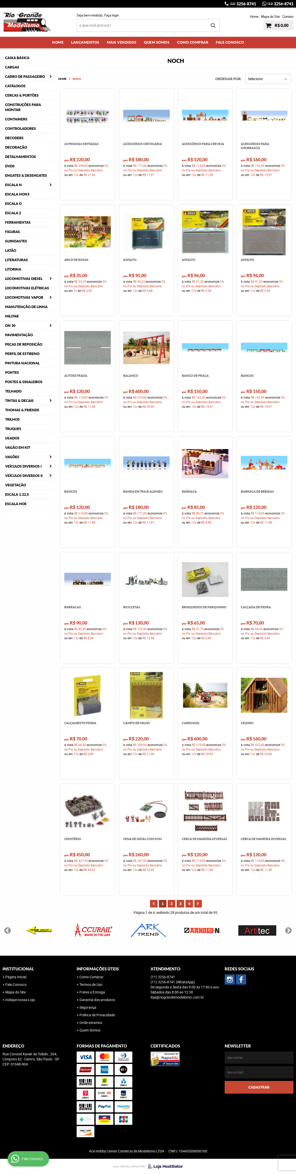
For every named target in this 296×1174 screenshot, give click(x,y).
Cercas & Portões (22, 95)
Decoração (16, 147)
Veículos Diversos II (24, 476)
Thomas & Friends (22, 410)
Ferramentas (18, 222)
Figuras (12, 232)
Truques (13, 429)
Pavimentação (19, 335)
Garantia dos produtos (97, 999)
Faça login (111, 15)
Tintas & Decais (19, 401)
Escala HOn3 (17, 194)
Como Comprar (192, 42)
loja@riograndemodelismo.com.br (177, 997)
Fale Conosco (230, 42)
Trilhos (12, 419)
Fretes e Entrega (92, 992)
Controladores (20, 129)
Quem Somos (157, 42)
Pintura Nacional (22, 363)
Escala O (13, 204)
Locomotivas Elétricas (27, 288)
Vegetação (15, 485)
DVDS (10, 166)
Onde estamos (90, 1022)
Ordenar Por (228, 79)
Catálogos (15, 86)
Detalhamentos (20, 157)
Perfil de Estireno (22, 354)
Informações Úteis (98, 969)
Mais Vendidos (122, 42)
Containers (16, 119)
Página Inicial (15, 976)
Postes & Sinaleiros (24, 382)
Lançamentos (85, 42)
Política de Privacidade (97, 1014)
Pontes (12, 372)
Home (254, 16)
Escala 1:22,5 (17, 494)
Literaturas (16, 260)
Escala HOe (16, 504)
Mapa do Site (270, 16)
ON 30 (10, 326)
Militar (12, 316)
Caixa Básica (17, 58)
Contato (287, 16)
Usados (12, 438)
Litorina (13, 269)
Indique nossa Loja (20, 999)
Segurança (87, 1007)
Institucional (18, 969)
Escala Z (13, 213)
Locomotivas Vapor (24, 297)
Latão (10, 250)
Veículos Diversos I (23, 466)
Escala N (13, 185)
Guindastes (16, 241)
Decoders (14, 138)
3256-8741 (243, 4)
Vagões (12, 457)
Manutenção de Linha (26, 307)
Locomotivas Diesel (24, 279)
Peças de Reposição (23, 344)
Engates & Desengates (26, 175)
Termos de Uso (90, 984)
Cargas (12, 67)
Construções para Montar (23, 107)
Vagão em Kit (17, 448)
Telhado (13, 391)
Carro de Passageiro (25, 77)
